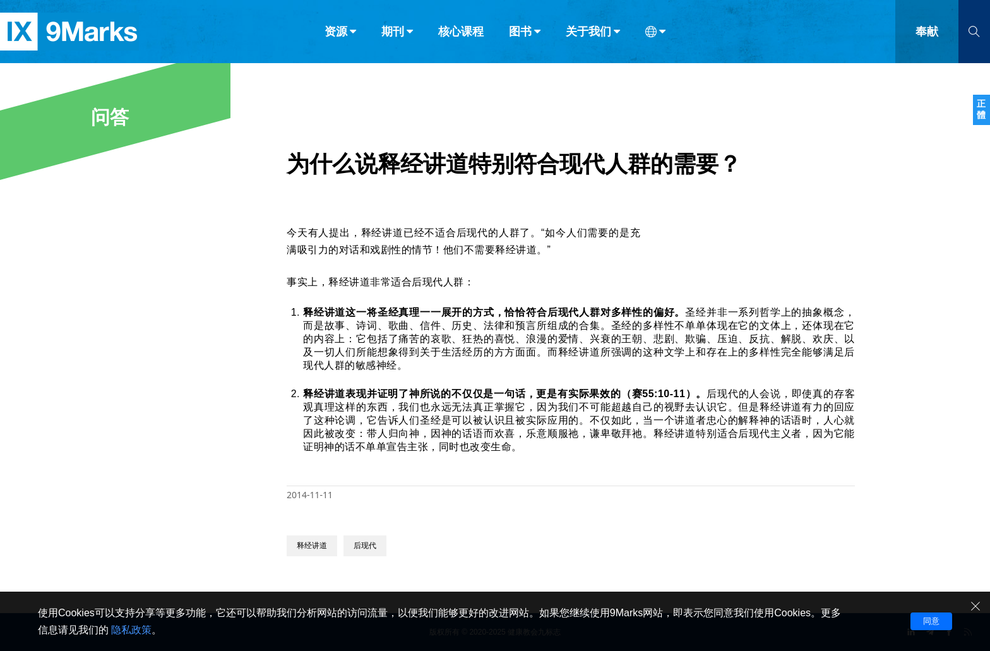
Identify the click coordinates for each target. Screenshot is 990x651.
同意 (931, 621)
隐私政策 (131, 629)
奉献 (926, 36)
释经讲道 (312, 545)
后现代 (365, 545)
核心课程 (461, 36)
